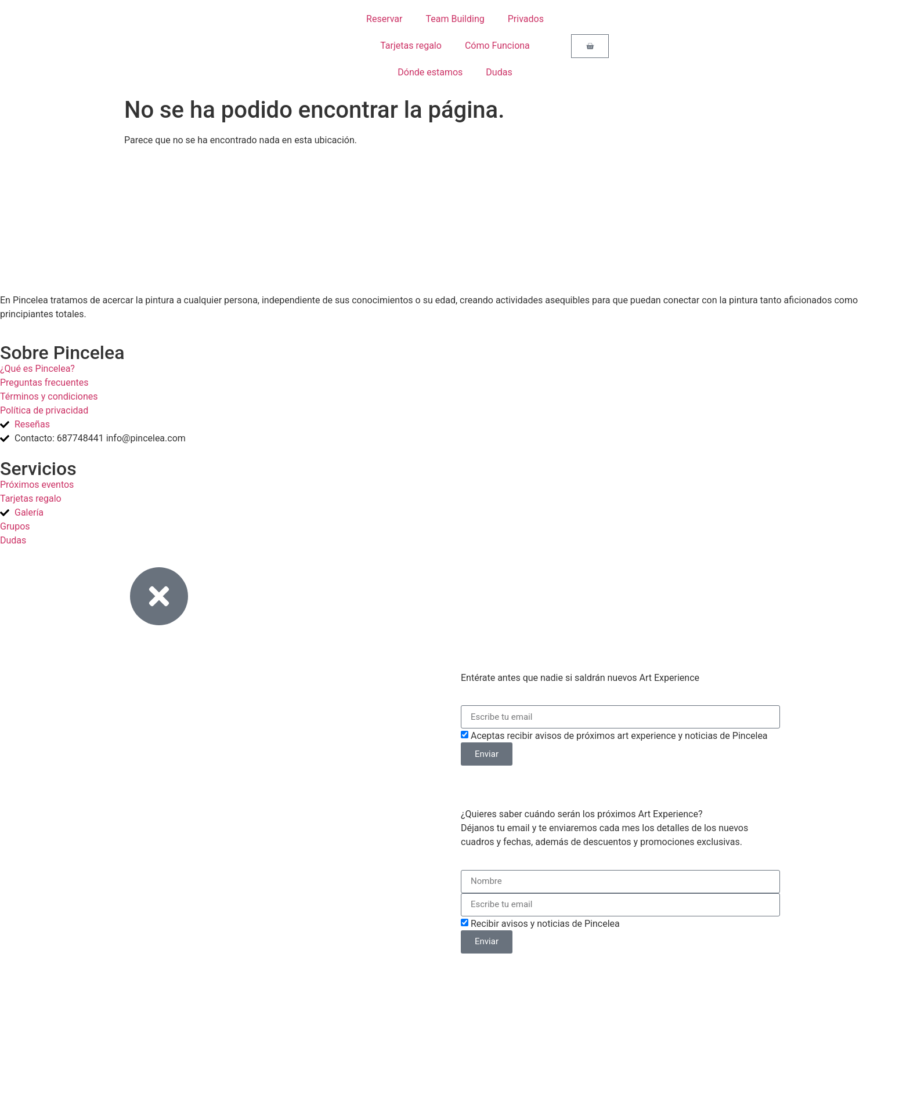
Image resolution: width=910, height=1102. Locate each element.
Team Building (454, 18)
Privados (526, 18)
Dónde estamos (430, 72)
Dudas (499, 72)
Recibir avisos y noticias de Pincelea (545, 923)
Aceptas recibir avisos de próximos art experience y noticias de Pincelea (619, 735)
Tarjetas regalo (411, 45)
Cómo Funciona (497, 45)
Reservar (384, 18)
